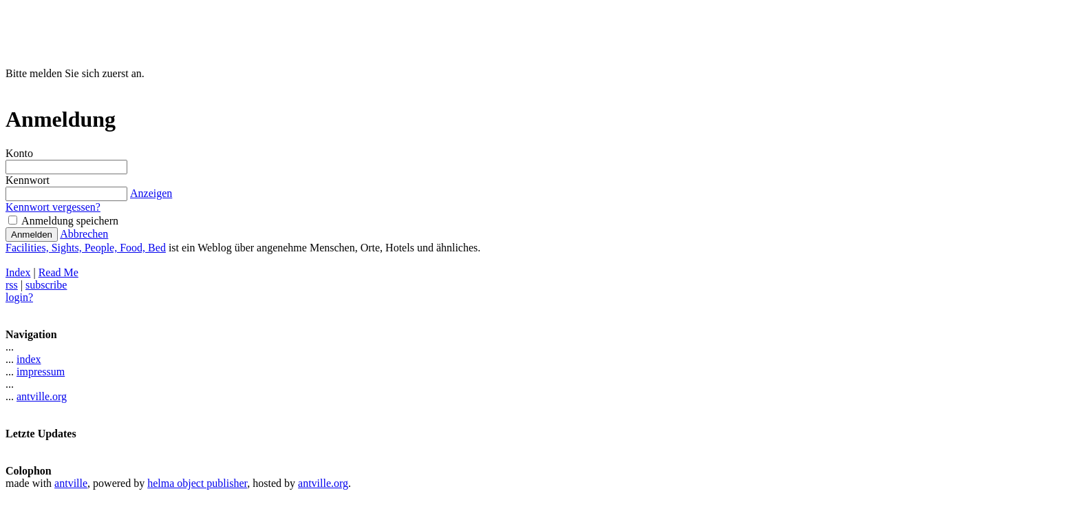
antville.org (42, 396)
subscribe (46, 285)
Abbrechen (84, 234)
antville (70, 483)
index (29, 359)
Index (18, 272)
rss (12, 285)
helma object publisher (197, 483)
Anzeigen (150, 193)
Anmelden (31, 234)
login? (19, 297)
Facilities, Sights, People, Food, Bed (86, 247)
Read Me (58, 272)
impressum (41, 371)
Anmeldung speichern (63, 221)
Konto (19, 153)
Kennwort (28, 180)
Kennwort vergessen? (53, 207)
